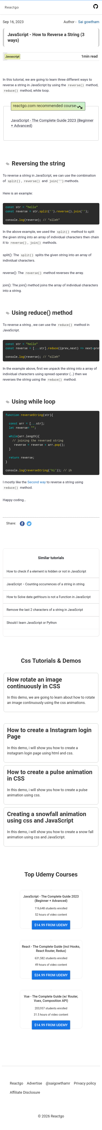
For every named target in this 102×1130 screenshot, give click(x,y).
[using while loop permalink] (9, 401)
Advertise (34, 1083)
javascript (12, 56)
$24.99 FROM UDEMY (51, 975)
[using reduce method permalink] (9, 312)
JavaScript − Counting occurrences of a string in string (45, 584)
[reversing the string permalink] (9, 163)
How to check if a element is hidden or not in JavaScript (46, 572)
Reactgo (12, 7)
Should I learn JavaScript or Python (32, 623)
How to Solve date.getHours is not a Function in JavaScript (49, 597)
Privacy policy (85, 1083)
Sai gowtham (88, 22)
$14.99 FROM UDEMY (51, 925)
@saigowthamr (58, 1083)
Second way (36, 482)
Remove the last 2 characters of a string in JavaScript (45, 610)
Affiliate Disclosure (25, 1092)
